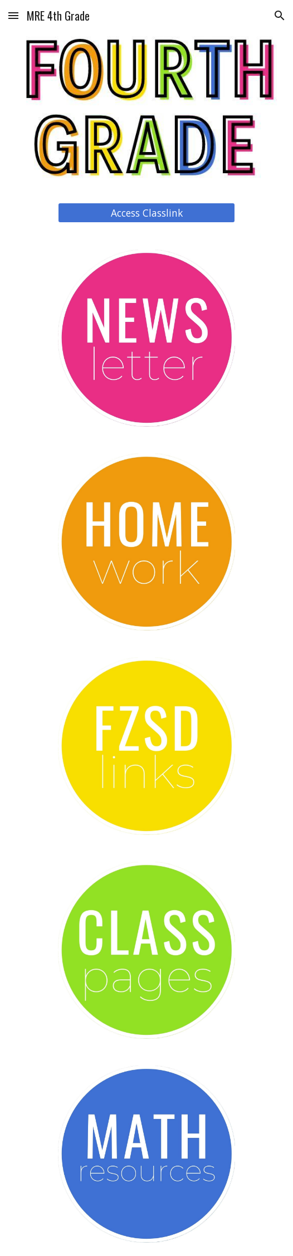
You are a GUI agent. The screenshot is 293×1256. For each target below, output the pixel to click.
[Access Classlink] (146, 213)
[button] (13, 15)
